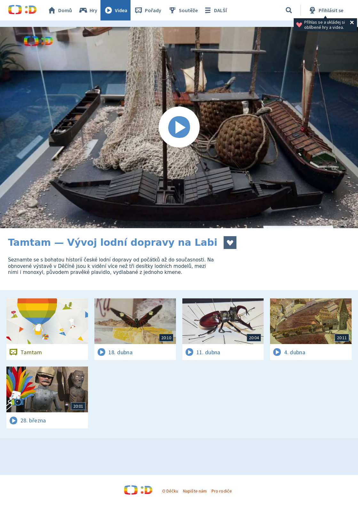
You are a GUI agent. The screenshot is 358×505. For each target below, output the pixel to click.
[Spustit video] (179, 127)
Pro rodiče (221, 491)
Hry (87, 10)
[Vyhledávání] (288, 10)
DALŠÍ (215, 10)
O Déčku (170, 491)
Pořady (147, 10)
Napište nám (195, 491)
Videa (115, 10)
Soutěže (183, 10)
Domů (59, 10)
